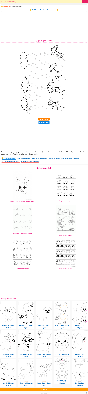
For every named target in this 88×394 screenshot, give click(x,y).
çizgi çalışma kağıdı (23, 158)
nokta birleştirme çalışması (30, 161)
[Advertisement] (44, 25)
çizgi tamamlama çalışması (10, 161)
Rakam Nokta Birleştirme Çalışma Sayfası (22, 201)
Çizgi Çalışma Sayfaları (16, 6)
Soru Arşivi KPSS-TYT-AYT (8, 298)
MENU (85, 2)
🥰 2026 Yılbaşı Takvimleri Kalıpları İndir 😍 (44, 10)
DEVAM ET (43, 389)
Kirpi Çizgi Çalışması (62, 354)
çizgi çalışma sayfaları (39, 158)
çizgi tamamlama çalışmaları (70, 158)
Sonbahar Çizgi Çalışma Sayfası (22, 233)
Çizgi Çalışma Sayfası (65, 201)
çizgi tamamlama (53, 158)
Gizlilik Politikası (44, 393)
